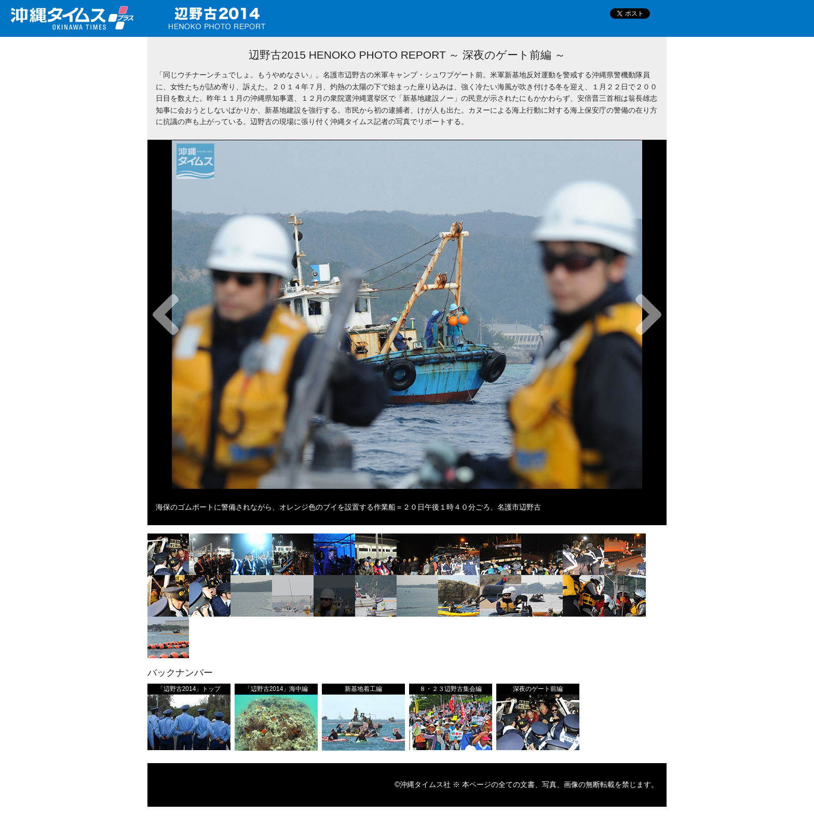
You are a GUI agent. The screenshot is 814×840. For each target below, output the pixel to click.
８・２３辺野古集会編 (450, 688)
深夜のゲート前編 (538, 688)
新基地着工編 (363, 688)
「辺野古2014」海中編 (276, 688)
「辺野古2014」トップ (189, 688)
